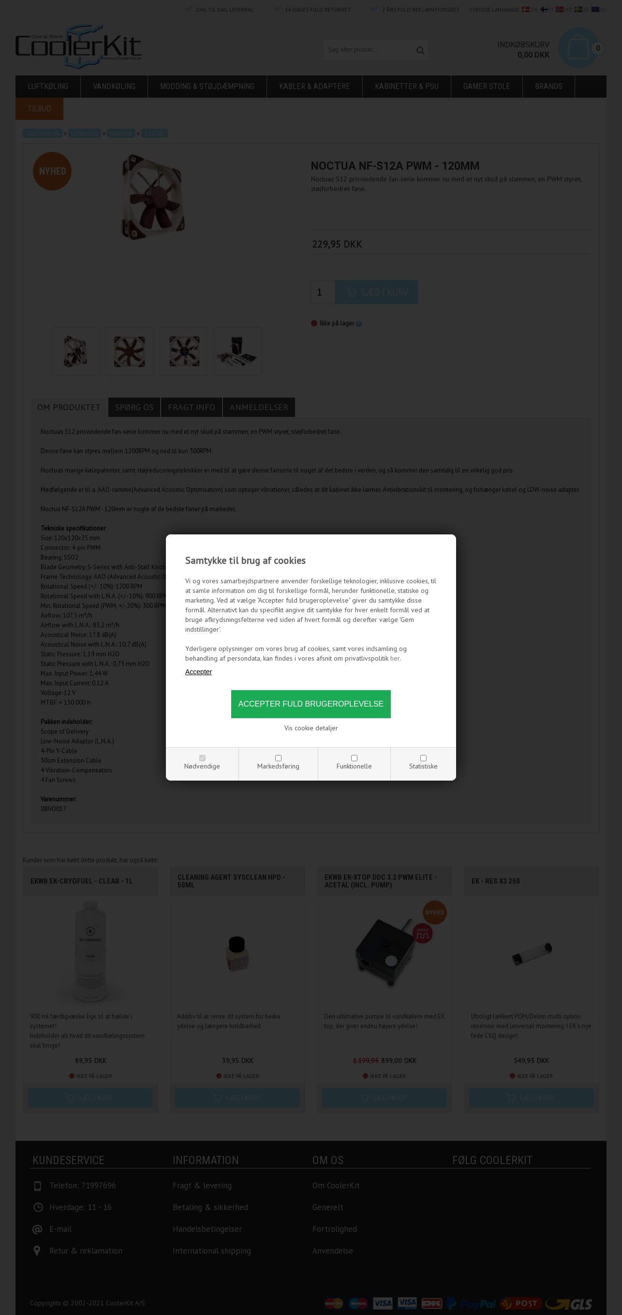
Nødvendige (202, 766)
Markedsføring (278, 766)
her (395, 658)
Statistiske (423, 766)
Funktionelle (354, 766)
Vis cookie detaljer (311, 728)
